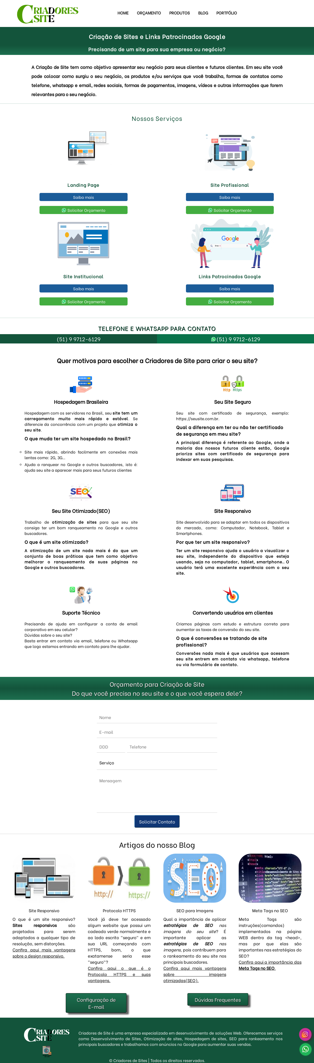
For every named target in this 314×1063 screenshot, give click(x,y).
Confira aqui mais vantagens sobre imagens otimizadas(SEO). (194, 974)
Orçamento (149, 12)
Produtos (179, 12)
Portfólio (226, 12)
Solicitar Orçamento (83, 210)
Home (123, 12)
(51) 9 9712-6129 (79, 339)
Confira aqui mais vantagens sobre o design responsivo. (44, 953)
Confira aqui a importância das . (270, 965)
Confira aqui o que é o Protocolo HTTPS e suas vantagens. (119, 974)
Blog (203, 12)
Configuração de (96, 1003)
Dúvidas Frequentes (218, 999)
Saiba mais (83, 197)
